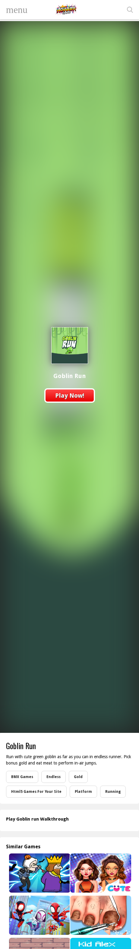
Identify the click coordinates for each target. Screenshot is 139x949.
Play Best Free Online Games (66, 9)
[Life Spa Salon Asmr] (100, 915)
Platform (83, 792)
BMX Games (22, 777)
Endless (53, 777)
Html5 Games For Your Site (36, 792)
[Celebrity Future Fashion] (100, 873)
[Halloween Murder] (38, 873)
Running (113, 792)
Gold (78, 777)
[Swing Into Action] (38, 915)
